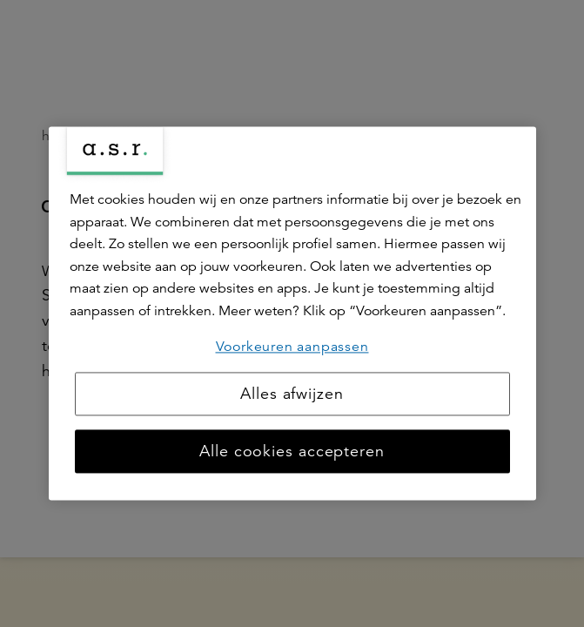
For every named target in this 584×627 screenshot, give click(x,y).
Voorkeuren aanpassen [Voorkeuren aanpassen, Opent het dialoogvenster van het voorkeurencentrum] (292, 346)
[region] (292, 313)
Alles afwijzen (292, 394)
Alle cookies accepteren (292, 452)
